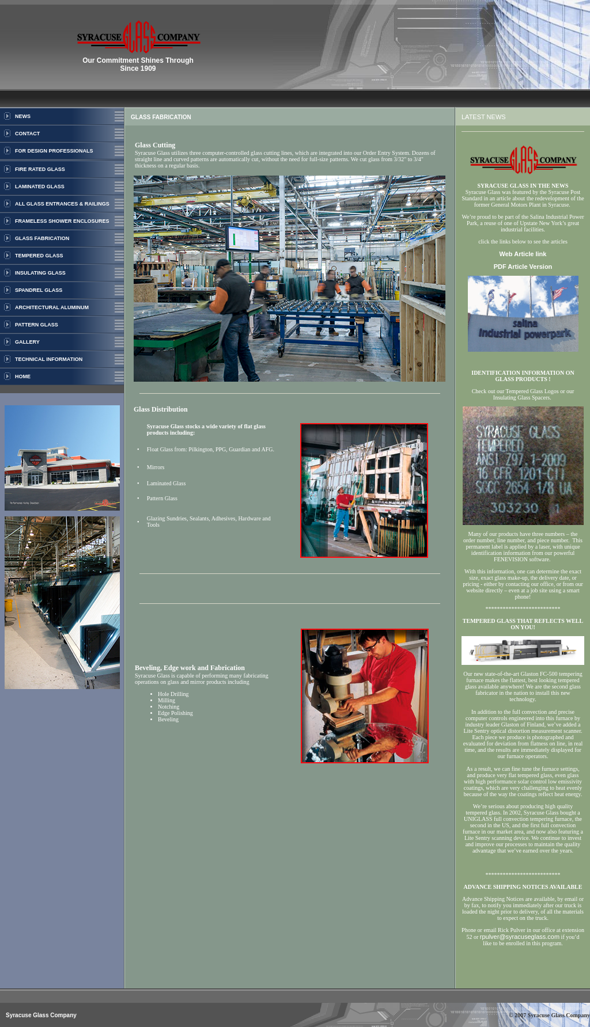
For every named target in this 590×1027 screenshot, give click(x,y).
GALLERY (27, 342)
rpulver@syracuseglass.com (519, 936)
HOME (23, 376)
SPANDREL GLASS (38, 290)
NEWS (23, 116)
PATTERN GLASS (36, 325)
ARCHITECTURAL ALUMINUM (52, 307)
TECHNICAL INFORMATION (48, 359)
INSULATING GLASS (40, 273)
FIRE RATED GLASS (40, 169)
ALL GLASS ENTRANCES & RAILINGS (62, 204)
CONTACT (27, 133)
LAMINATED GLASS (40, 186)
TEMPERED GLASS (39, 255)
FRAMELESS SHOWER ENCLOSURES (62, 221)
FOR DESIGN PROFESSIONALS (54, 151)
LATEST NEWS (484, 116)
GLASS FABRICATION (42, 238)
